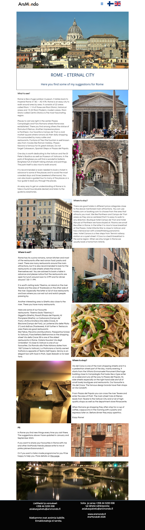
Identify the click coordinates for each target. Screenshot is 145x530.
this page (54, 456)
